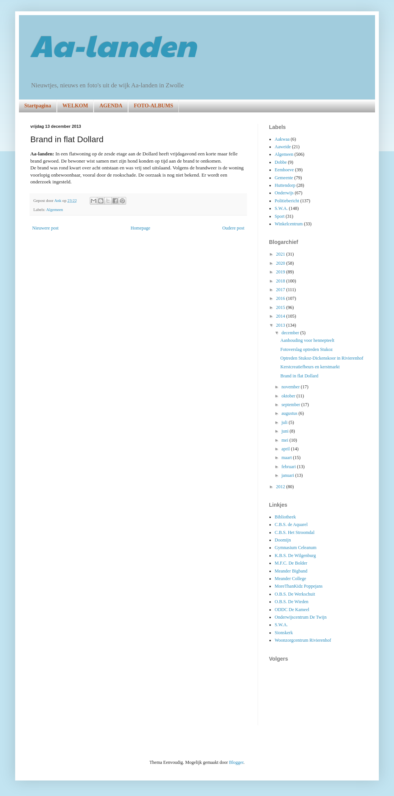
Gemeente (284, 177)
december (290, 332)
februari (289, 466)
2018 (281, 281)
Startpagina (37, 106)
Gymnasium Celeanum (295, 547)
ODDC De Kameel (292, 609)
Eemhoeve (284, 169)
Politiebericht (287, 200)
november (291, 386)
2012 (281, 486)
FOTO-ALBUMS (153, 106)
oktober (289, 396)
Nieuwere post (45, 228)
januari (288, 475)
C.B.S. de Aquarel (291, 524)
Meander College (290, 578)
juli (285, 422)
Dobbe (281, 162)
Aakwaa (282, 139)
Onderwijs (284, 193)
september (291, 404)
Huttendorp (285, 185)
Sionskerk (284, 632)
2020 (281, 263)
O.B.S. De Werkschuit (295, 594)
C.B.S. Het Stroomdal (294, 532)
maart (287, 457)
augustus (290, 413)
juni (285, 431)
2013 (281, 325)
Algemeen (54, 209)
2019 (281, 272)
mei (285, 440)
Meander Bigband (291, 571)
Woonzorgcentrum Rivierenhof (303, 640)
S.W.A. (281, 208)
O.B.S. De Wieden (291, 601)
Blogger (236, 762)
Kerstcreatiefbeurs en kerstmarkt (310, 366)
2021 (281, 254)
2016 (281, 298)
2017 (281, 289)
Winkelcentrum (289, 224)
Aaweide (283, 146)
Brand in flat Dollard (299, 376)
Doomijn (283, 540)
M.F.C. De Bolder (291, 563)
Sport (280, 216)
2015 (281, 307)
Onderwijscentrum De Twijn (301, 617)
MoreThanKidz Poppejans (298, 586)
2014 (281, 316)
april (286, 449)
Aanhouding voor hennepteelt (307, 340)
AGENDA (110, 106)
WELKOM (75, 106)
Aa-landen (113, 44)
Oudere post (233, 228)
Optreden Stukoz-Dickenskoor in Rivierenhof (321, 358)
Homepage (140, 228)
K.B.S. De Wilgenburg (295, 555)
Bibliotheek (285, 517)
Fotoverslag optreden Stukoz (306, 349)
